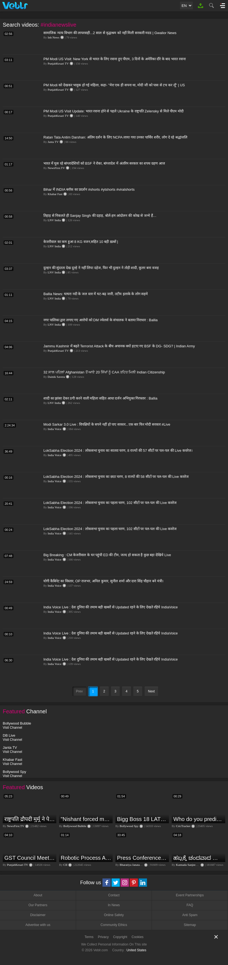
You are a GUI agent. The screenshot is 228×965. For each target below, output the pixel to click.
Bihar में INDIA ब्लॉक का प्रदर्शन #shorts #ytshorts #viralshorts (89, 189)
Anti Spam (189, 915)
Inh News (53, 37)
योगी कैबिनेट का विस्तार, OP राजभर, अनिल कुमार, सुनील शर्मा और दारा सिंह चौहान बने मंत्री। (103, 581)
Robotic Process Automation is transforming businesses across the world (86, 858)
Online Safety (114, 915)
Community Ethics (114, 925)
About (38, 895)
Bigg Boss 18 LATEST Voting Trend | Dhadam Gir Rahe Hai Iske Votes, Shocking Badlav (142, 819)
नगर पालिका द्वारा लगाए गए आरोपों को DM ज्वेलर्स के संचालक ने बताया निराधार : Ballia (100, 320)
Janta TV (53, 141)
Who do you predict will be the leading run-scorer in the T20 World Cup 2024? (198, 819)
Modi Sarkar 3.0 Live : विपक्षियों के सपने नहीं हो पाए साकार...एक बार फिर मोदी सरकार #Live (106, 424)
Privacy (103, 937)
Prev (79, 691)
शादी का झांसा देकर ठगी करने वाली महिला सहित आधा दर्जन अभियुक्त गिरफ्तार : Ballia (100, 398)
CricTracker (183, 826)
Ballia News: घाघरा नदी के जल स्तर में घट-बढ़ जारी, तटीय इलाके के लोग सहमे (95, 294)
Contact (113, 895)
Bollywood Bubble (74, 826)
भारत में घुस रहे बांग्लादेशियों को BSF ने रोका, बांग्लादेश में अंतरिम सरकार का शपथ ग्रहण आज (104, 163)
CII (65, 864)
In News (114, 905)
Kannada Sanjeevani (188, 864)
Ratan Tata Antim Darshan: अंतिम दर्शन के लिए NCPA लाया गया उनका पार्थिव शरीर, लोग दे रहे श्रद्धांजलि (115, 137)
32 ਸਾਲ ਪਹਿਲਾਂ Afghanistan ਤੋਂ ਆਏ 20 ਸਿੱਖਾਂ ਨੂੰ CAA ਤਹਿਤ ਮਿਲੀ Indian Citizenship (104, 372)
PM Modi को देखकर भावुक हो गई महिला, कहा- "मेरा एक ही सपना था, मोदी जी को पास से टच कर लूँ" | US (114, 85)
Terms (89, 937)
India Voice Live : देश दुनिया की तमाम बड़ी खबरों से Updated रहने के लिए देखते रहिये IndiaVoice (110, 607)
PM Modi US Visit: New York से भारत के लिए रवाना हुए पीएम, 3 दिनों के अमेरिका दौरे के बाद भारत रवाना (114, 59)
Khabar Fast (55, 194)
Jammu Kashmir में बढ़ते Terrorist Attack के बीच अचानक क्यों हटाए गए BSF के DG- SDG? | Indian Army (119, 346)
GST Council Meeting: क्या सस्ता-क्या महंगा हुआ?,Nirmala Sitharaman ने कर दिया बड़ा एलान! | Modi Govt (29, 858)
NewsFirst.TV (56, 168)
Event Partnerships (190, 895)
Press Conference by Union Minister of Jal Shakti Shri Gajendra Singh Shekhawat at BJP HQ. (142, 858)
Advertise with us (37, 925)
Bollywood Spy (129, 826)
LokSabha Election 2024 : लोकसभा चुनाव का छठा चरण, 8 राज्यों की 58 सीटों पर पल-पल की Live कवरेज (116, 477)
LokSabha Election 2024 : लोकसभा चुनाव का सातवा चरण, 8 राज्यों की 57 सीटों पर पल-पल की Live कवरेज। (118, 450)
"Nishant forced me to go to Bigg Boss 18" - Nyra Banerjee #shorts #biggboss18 (86, 819)
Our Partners (37, 905)
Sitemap (190, 925)
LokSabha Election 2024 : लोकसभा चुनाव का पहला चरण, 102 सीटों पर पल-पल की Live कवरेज (110, 503)
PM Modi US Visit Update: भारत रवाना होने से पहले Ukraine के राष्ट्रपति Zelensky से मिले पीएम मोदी (113, 111)
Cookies (137, 937)
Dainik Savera (56, 376)
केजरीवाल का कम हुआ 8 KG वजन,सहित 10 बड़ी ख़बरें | (80, 242)
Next (151, 691)
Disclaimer (38, 915)
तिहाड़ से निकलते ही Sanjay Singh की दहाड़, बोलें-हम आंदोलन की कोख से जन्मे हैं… (100, 215)
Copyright (120, 937)
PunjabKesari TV (58, 63)
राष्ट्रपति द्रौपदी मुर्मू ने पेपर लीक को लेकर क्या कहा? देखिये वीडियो (29, 819)
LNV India (54, 220)
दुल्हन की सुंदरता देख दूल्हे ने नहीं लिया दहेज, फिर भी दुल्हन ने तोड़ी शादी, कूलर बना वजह (101, 268)
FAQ (190, 905)
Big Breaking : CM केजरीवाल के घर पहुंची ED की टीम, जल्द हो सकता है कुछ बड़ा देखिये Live (107, 555)
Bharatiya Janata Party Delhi (137, 864)
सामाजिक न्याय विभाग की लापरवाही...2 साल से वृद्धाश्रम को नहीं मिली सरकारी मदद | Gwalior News (109, 33)
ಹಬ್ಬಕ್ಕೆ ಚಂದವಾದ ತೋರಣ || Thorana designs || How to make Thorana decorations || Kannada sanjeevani (198, 858)
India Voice (55, 429)
